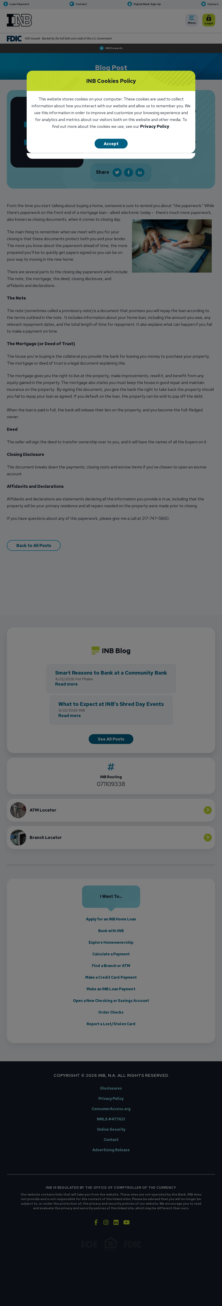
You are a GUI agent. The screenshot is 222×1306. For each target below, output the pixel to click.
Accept (111, 143)
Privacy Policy (154, 126)
